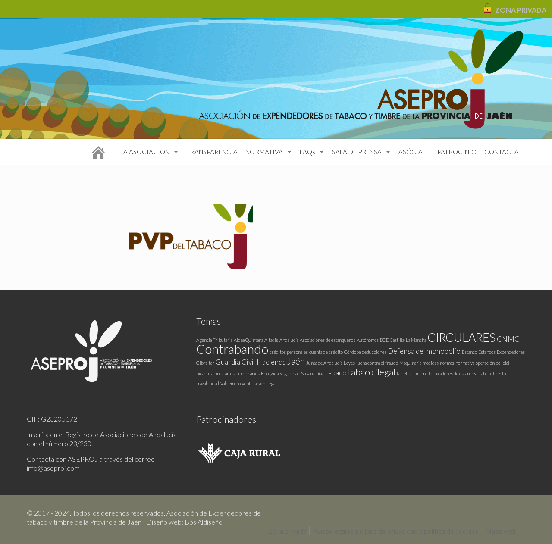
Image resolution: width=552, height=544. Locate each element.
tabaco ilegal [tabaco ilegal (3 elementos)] (371, 371)
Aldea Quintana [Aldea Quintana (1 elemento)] (248, 340)
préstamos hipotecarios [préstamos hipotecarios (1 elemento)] (237, 373)
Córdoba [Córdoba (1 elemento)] (352, 352)
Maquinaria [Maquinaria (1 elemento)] (410, 363)
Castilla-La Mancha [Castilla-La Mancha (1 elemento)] (408, 340)
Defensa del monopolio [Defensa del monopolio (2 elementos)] (424, 351)
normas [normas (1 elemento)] (447, 363)
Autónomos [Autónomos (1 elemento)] (368, 340)
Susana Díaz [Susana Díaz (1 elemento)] (312, 373)
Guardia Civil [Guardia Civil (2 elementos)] (235, 361)
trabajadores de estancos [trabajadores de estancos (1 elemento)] (452, 373)
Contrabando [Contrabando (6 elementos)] (232, 348)
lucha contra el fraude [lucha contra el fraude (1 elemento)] (377, 363)
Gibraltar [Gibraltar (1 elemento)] (205, 363)
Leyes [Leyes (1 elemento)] (349, 363)
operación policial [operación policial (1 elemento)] (492, 363)
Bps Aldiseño (204, 522)
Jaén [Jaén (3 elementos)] (296, 361)
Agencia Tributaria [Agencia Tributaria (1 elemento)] (214, 340)
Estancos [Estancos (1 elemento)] (487, 352)
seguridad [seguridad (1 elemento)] (290, 373)
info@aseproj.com (53, 468)
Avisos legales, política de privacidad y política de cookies (396, 531)
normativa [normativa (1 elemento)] (464, 363)
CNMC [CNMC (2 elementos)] (508, 339)
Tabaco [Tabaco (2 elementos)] (336, 372)
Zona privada (287, 531)
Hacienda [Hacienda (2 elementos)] (271, 361)
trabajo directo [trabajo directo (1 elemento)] (491, 373)
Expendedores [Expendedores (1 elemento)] (511, 352)
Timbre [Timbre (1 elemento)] (420, 373)
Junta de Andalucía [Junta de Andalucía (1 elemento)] (324, 363)
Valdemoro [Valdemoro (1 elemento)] (230, 383)
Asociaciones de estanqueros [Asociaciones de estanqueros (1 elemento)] (327, 340)
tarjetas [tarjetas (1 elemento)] (404, 373)
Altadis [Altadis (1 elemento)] (271, 340)
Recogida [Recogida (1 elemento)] (270, 373)
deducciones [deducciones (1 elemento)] (374, 352)
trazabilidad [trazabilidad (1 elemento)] (207, 383)
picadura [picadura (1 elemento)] (204, 373)
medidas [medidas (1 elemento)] (431, 363)
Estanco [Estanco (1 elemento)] (469, 352)
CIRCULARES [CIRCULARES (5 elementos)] (461, 337)
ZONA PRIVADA (520, 10)
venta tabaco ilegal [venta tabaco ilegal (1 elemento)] (259, 383)
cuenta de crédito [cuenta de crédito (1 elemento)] (326, 352)
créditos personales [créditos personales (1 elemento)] (289, 352)
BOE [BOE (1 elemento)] (384, 340)
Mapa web (501, 531)
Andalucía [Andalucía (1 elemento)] (288, 340)
